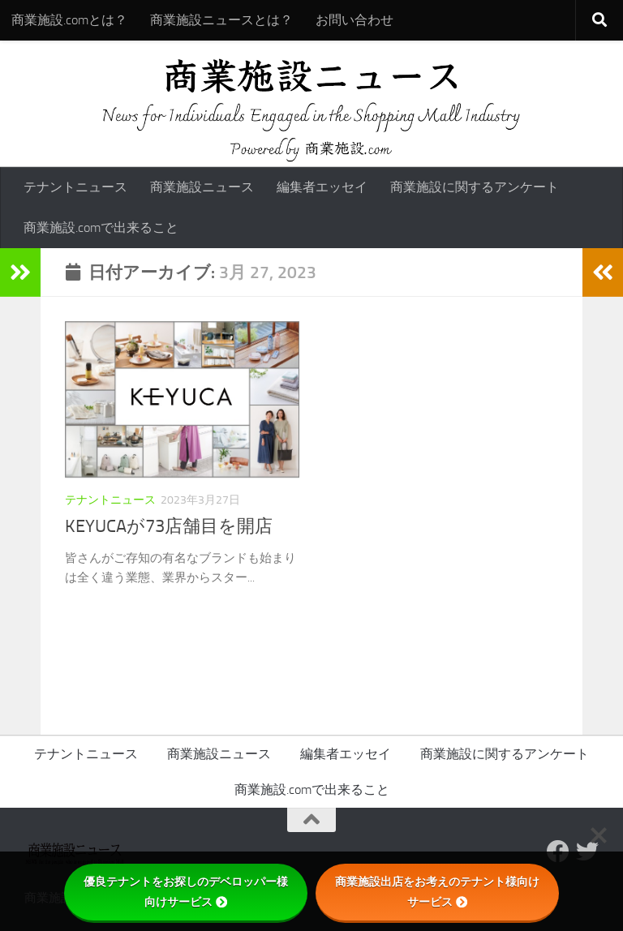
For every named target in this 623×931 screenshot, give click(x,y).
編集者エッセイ (322, 187)
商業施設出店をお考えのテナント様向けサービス (437, 891)
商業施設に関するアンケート (474, 187)
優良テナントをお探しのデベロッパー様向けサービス (186, 891)
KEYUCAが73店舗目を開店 (169, 526)
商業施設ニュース (202, 187)
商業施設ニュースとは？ (221, 20)
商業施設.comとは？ (69, 20)
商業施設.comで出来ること (101, 227)
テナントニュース (75, 187)
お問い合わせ (354, 20)
